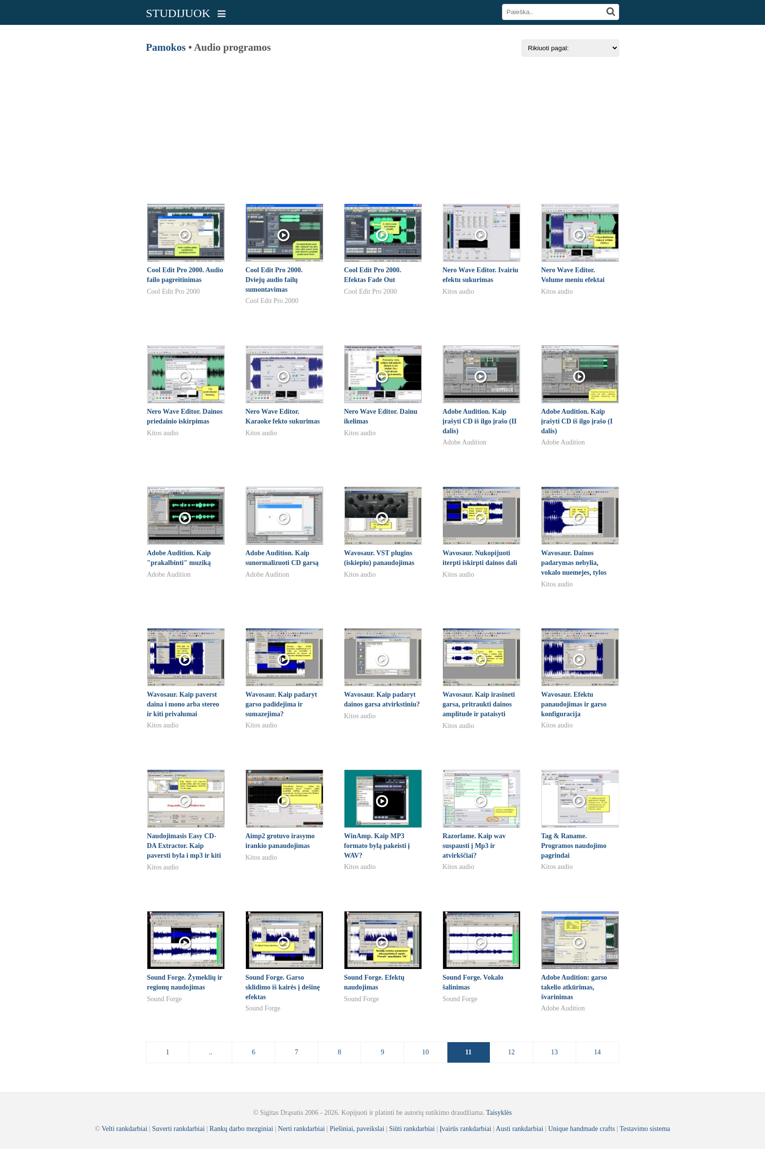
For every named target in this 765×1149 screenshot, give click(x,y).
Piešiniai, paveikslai (357, 1128)
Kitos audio (458, 291)
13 (554, 1052)
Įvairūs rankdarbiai (465, 1128)
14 (597, 1052)
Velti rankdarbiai (124, 1128)
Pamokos (166, 47)
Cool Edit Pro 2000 (173, 291)
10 (425, 1052)
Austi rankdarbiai (520, 1128)
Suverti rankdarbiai (178, 1128)
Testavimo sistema (645, 1128)
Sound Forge (164, 999)
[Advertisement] (382, 125)
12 (511, 1052)
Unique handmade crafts (581, 1128)
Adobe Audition (464, 442)
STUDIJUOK (178, 13)
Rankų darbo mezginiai (241, 1128)
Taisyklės (499, 1112)
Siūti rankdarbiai (412, 1128)
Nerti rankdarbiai (301, 1128)
